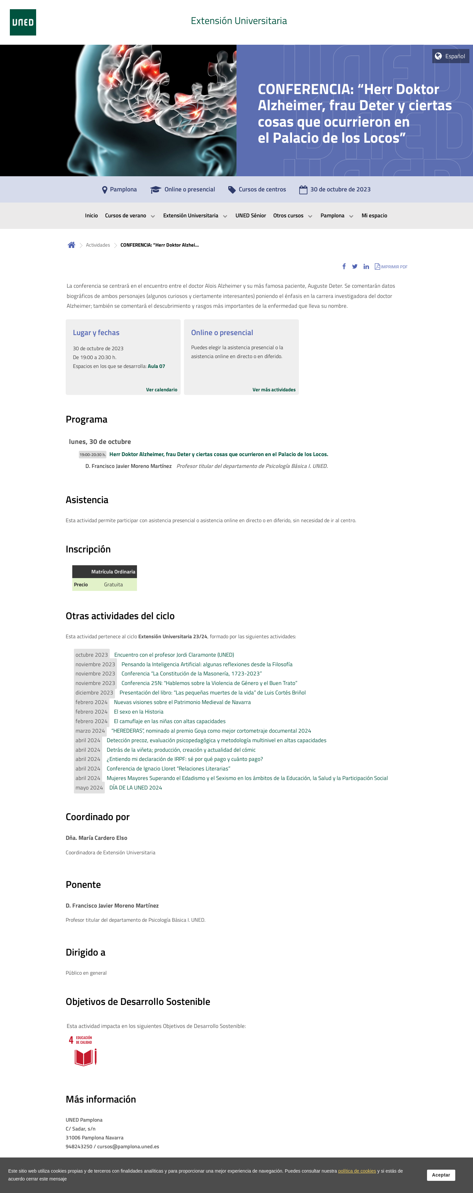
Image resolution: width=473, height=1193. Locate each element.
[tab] (236, 22)
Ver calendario (161, 389)
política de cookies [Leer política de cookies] (357, 1171)
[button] (344, 266)
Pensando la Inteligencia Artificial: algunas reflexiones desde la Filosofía (207, 664)
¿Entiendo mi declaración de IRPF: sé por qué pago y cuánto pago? (185, 759)
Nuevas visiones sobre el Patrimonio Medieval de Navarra (182, 702)
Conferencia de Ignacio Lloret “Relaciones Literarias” (168, 768)
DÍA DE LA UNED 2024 (135, 787)
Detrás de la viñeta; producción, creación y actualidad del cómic (181, 749)
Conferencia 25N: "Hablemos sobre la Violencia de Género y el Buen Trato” (209, 683)
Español (455, 56)
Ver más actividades (274, 389)
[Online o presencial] (183, 191)
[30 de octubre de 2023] (335, 191)
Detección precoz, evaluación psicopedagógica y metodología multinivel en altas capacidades (217, 740)
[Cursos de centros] (257, 191)
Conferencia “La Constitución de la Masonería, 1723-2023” (192, 673)
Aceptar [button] (441, 1175)
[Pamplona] (120, 191)
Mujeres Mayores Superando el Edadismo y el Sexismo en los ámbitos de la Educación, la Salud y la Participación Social (247, 778)
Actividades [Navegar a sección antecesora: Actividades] (98, 245)
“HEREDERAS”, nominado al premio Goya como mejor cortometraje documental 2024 (211, 730)
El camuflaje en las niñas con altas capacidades (170, 721)
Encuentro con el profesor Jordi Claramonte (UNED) (174, 654)
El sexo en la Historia (139, 711)
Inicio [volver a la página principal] (71, 245)
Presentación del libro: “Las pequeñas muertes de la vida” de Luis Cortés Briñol (213, 692)
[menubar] (236, 215)
